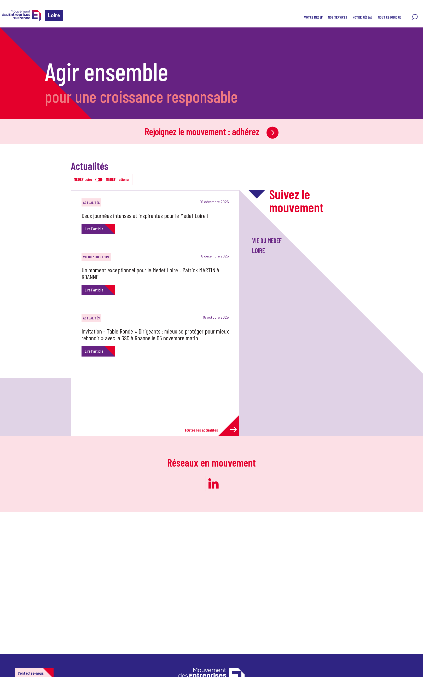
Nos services (337, 17)
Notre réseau (362, 17)
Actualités (91, 202)
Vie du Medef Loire (96, 257)
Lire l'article (94, 228)
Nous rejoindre (389, 17)
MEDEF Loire (83, 179)
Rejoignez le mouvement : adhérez (212, 131)
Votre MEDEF (313, 17)
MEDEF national (118, 179)
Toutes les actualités (210, 429)
